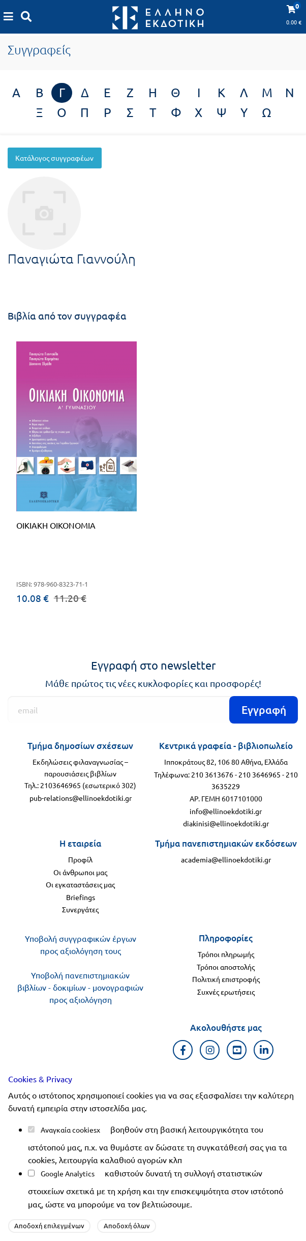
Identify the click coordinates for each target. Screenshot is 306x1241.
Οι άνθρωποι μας (80, 872)
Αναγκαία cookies (69, 1129)
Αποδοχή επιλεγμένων (49, 1225)
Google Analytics (68, 1173)
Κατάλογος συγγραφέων (54, 157)
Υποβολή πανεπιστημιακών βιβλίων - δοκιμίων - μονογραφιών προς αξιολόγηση (80, 987)
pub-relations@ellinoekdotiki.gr (80, 797)
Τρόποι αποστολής (226, 966)
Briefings (80, 897)
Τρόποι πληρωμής (226, 954)
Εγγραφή (263, 709)
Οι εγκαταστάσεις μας (80, 884)
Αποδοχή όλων (127, 1225)
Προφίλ (80, 859)
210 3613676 (212, 774)
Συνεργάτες (80, 909)
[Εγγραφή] (153, 709)
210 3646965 (259, 774)
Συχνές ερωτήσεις (226, 991)
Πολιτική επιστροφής (226, 979)
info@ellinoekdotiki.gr (226, 811)
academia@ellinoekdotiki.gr (226, 859)
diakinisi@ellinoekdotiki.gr (226, 823)
